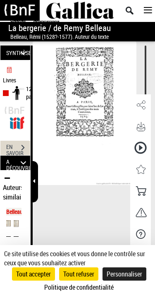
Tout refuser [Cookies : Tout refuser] (78, 274)
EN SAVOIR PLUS (18, 148)
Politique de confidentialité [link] (79, 287)
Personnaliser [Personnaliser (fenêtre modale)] (124, 274)
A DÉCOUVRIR (18, 163)
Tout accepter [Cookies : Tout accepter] (33, 274)
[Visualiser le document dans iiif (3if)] (17, 122)
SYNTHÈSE (18, 53)
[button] (140, 105)
